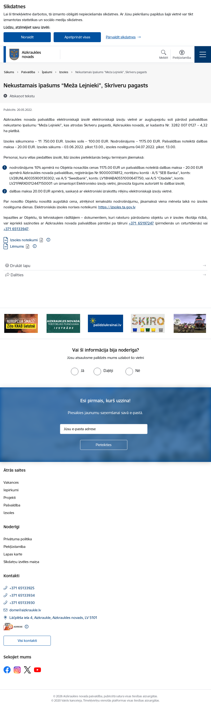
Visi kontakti (27, 640)
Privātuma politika (18, 539)
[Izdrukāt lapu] (105, 265)
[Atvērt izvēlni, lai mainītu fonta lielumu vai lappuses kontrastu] (181, 55)
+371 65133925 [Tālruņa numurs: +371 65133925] (21, 588)
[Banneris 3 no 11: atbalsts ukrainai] (105, 323)
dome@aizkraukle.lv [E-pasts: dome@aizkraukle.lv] (25, 610)
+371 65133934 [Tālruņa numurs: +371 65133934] (22, 595)
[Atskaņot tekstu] (22, 96)
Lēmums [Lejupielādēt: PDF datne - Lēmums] (17, 246)
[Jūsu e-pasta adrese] (103, 429)
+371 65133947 (16, 229)
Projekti (10, 497)
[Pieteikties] (103, 445)
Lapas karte (13, 554)
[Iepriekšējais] (10, 323)
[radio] (77, 370)
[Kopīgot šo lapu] (105, 274)
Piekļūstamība (15, 546)
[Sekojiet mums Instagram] (17, 669)
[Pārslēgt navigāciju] (202, 54)
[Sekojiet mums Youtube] (37, 669)
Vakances (11, 482)
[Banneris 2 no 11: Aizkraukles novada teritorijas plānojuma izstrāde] (63, 323)
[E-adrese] (13, 627)
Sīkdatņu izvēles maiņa (21, 561)
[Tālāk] (200, 323)
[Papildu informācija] (48, 239)
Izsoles (9, 512)
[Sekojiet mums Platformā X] (27, 669)
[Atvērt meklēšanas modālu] (163, 55)
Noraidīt (27, 37)
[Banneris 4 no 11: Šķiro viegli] (148, 323)
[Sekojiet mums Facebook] (7, 669)
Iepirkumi (11, 490)
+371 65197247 (141, 223)
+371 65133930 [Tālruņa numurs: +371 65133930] (22, 602)
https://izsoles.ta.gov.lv (116, 207)
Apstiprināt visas (77, 37)
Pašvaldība (12, 505)
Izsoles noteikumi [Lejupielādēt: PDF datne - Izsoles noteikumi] (24, 240)
